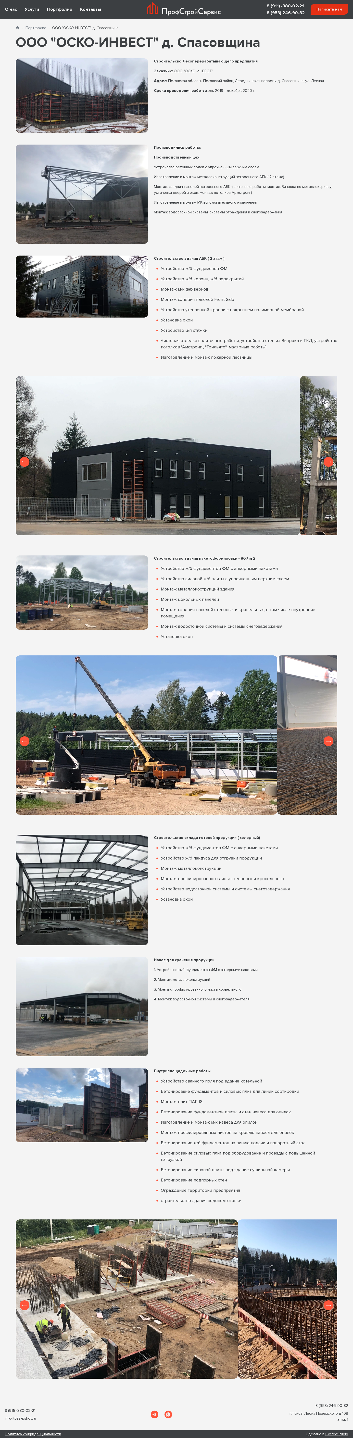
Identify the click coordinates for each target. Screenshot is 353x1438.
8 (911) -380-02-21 (285, 6)
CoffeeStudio (336, 1434)
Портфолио (59, 9)
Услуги (32, 9)
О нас (11, 9)
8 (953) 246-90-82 (286, 12)
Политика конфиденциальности (33, 1434)
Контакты (90, 9)
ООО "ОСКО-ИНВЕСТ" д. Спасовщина (85, 27)
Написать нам (329, 9)
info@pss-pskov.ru (20, 1418)
